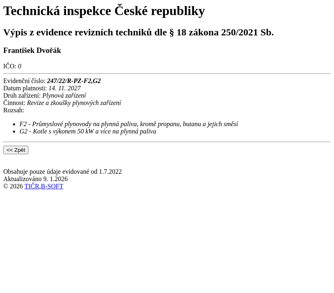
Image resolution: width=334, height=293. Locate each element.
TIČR (31, 186)
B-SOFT (52, 186)
